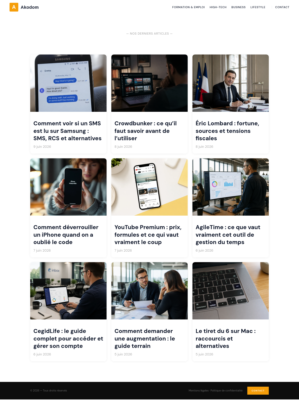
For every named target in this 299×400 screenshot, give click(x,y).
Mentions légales (196, 390)
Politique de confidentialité (224, 390)
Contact (257, 390)
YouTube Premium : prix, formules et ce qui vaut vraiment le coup (148, 235)
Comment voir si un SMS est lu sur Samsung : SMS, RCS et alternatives (67, 131)
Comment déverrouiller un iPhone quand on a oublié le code (65, 235)
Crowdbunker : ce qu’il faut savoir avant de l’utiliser (146, 131)
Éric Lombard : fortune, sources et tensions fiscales (227, 131)
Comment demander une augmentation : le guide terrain (145, 338)
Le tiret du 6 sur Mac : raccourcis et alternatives (226, 338)
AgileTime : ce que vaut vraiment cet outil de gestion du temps (228, 235)
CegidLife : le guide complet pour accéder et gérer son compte (68, 338)
